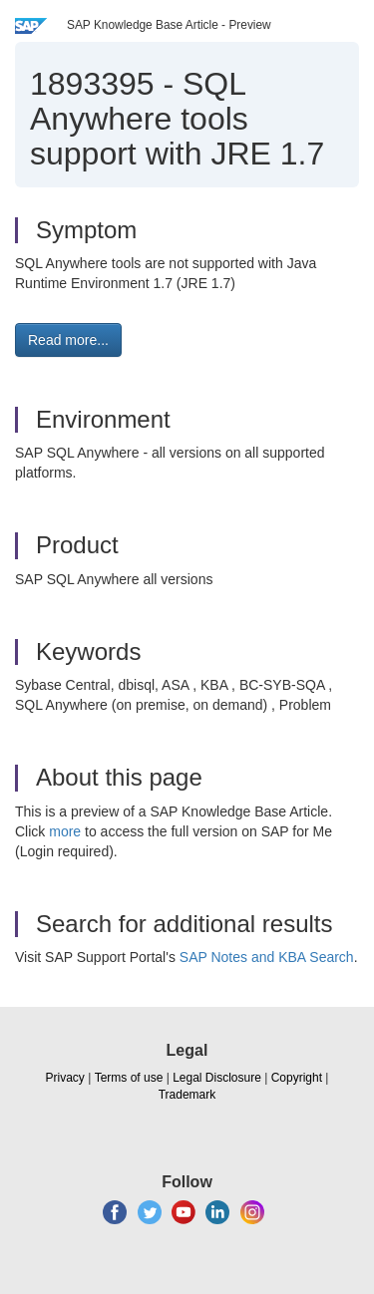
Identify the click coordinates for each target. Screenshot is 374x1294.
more (65, 831)
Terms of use (129, 1078)
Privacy (65, 1078)
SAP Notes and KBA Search (267, 957)
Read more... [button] (68, 340)
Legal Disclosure (217, 1078)
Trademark (187, 1095)
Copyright (296, 1078)
